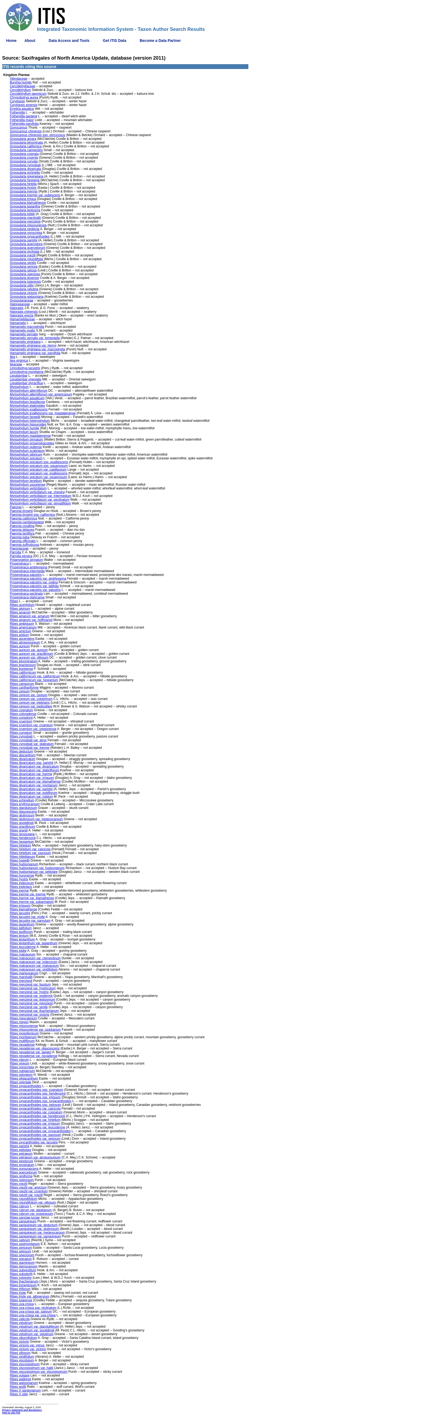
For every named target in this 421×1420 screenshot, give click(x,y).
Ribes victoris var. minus (27, 1345)
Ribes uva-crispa (22, 1304)
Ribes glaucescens (23, 811)
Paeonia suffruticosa (24, 545)
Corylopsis (17, 101)
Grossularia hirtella (23, 184)
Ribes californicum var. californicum (35, 676)
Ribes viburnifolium (23, 1338)
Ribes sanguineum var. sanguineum (35, 1236)
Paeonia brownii (21, 511)
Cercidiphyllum (20, 90)
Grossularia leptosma (25, 210)
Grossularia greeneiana (26, 176)
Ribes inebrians (21, 887)
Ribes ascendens (22, 639)
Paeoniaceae (19, 548)
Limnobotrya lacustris (25, 368)
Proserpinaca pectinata (26, 593)
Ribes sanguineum (23, 1221)
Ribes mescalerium (23, 1018)
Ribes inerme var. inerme (27, 894)
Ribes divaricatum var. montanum (33, 785)
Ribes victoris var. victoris (28, 1349)
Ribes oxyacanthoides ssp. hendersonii (38, 1093)
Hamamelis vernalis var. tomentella (35, 338)
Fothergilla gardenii (23, 116)
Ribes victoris (19, 1341)
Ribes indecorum (22, 883)
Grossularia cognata (24, 154)
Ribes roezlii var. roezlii (26, 1195)
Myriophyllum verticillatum (28, 488)
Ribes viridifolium (22, 1357)
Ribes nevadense (22, 1045)
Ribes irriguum (20, 905)
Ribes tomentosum (23, 1285)
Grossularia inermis (23, 191)
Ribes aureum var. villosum (29, 657)
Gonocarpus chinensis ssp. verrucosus (37, 135)
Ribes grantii (19, 830)
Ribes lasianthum (22, 924)
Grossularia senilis (23, 263)
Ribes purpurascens (24, 1169)
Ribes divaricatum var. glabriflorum (34, 770)
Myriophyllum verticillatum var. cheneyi (37, 492)
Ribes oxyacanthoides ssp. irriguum (35, 1097)
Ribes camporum (22, 684)
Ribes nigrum (19, 1060)
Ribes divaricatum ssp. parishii (31, 763)
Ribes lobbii (18, 951)
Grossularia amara (23, 139)
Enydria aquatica (22, 109)
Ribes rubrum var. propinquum (31, 1214)
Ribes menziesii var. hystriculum (33, 988)
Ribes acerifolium (22, 605)
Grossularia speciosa (25, 274)
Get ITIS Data (114, 40)
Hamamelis (18, 323)
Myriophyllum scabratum (27, 451)
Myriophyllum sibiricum (26, 454)
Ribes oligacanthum (24, 1078)
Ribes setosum (20, 1251)
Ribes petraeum (21, 1154)
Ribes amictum (20, 631)
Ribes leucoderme (23, 947)
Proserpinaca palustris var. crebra (34, 582)
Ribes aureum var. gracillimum (31, 654)
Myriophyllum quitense (26, 447)
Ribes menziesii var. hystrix (29, 992)
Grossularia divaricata (25, 169)
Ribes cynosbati (21, 736)
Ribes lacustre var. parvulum (30, 921)
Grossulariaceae (21, 300)
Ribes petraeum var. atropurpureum (35, 1157)
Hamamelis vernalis (24, 334)
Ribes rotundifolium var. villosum (33, 1202)
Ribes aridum (19, 635)
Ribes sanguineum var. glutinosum (34, 1229)
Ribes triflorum (20, 1289)
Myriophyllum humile (24, 428)
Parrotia (15, 552)
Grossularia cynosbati (25, 165)
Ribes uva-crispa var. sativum (31, 1311)
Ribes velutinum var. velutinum (31, 1334)
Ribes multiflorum (22, 1041)
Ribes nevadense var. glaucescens (34, 1048)
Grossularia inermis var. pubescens (35, 195)
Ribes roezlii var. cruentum (29, 1191)
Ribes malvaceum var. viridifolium (33, 969)
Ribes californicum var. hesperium (34, 680)
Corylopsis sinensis (23, 105)
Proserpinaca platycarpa (27, 597)
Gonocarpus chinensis (26, 131)
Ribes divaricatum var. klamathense (35, 781)
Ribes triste (18, 1293)
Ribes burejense (21, 669)
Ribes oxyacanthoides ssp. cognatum (36, 1090)
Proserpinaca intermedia (27, 571)
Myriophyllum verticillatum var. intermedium (40, 496)
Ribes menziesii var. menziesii (31, 1003)
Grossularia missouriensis (28, 225)
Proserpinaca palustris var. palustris (35, 590)
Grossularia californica (26, 146)
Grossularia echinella (25, 173)
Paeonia (15, 507)
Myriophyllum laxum (24, 432)
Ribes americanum (23, 627)
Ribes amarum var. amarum (29, 616)
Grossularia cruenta (24, 157)
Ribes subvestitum (23, 1270)
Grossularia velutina (24, 289)
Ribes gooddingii (22, 823)
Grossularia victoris (23, 293)
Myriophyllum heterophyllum (30, 421)
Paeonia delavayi (22, 530)
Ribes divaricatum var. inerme (31, 774)
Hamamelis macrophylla (27, 327)
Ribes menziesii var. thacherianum (34, 1011)
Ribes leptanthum (22, 939)
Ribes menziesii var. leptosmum (32, 999)
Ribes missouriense (24, 1026)
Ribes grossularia (22, 834)
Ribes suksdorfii (21, 1274)
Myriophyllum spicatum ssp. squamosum (39, 466)
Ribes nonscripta (22, 1067)
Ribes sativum (20, 1240)
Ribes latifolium (20, 928)
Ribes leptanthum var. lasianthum (33, 943)
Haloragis (16, 308)
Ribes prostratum (22, 1165)
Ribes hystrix (19, 879)
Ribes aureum (20, 646)
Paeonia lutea (19, 537)
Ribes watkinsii (20, 1379)
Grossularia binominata (26, 142)
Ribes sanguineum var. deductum (33, 1225)
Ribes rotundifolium (23, 1199)
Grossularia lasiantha (25, 206)
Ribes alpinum (20, 609)
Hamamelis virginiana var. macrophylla (37, 349)
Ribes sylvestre (20, 1278)
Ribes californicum (23, 672)
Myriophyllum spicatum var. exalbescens (38, 473)
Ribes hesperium (22, 842)
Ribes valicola (20, 1319)
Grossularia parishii (23, 240)
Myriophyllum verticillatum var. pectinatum (39, 500)
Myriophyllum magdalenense (30, 436)
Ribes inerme (19, 890)
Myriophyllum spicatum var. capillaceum (38, 469)
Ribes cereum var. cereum (28, 695)
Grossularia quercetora (26, 244)
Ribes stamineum (22, 1263)
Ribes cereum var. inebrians (30, 702)
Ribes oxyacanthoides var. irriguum (35, 1123)
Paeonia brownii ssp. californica (32, 515)
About (29, 40)
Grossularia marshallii (25, 218)
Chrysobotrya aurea (24, 97)
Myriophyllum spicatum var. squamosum (38, 477)
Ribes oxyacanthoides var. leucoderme (37, 1127)
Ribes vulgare (19, 1375)
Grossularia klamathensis (28, 203)
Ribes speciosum (22, 1255)
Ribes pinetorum (21, 1161)
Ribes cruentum (21, 721)
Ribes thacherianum (24, 1281)
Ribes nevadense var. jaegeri (30, 1052)
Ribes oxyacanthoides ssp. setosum (35, 1105)
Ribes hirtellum (20, 845)
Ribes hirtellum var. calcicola (30, 849)
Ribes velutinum (21, 1323)
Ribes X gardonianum (25, 1390)
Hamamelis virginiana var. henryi (33, 345)
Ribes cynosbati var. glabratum (32, 744)
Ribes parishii (19, 1146)
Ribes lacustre (20, 913)
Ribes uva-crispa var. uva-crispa (33, 1315)
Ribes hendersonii (22, 838)
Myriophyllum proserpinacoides (32, 443)
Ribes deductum (21, 751)
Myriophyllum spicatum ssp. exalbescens (39, 462)
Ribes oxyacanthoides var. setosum (35, 1139)
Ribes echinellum (22, 800)
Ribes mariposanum (24, 973)
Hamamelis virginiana (25, 342)
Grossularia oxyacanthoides (29, 236)
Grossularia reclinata (24, 251)
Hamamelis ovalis (22, 330)
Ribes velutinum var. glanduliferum (34, 1326)
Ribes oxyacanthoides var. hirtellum (35, 1120)
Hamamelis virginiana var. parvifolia (35, 353)
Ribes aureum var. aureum (29, 650)
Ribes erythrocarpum (24, 804)
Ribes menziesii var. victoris (29, 1014)
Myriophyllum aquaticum (27, 398)
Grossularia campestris (26, 150)
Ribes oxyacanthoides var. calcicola (35, 1108)
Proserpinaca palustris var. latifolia (34, 586)
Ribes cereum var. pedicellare (31, 706)
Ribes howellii (19, 860)
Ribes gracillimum (22, 827)
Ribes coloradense (23, 714)
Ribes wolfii (18, 1387)
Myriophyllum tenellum (26, 481)
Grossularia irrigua (23, 199)
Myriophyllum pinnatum (26, 439)
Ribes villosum (20, 1353)
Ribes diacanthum (22, 755)
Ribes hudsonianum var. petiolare (33, 872)
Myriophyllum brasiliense (27, 402)
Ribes (14, 601)
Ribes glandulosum (23, 808)
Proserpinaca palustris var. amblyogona (38, 578)
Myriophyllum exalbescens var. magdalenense (42, 413)
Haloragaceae (20, 304)
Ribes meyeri (19, 1022)
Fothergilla (17, 112)
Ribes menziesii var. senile (29, 1007)
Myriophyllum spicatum (26, 458)
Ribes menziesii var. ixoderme (31, 996)
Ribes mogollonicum (24, 1033)
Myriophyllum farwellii (25, 417)
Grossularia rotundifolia (26, 259)
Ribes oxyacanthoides (25, 1086)
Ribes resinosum (22, 1180)
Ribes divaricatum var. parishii (31, 789)
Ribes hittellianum (22, 857)
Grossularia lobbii (22, 214)
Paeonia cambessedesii (27, 522)
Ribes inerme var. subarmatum (31, 902)
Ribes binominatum (23, 661)
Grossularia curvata (24, 161)
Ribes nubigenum (22, 1071)
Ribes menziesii (21, 981)
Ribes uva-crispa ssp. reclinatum (33, 1308)
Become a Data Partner (160, 40)
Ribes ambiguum (22, 624)
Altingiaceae (18, 79)
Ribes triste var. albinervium (29, 1296)
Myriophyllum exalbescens (29, 409)
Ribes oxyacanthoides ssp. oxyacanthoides (40, 1101)
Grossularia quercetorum (27, 248)
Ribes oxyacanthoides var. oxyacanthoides (40, 1131)
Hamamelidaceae (22, 319)
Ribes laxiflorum (21, 932)
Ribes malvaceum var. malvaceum (34, 966)
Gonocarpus (18, 127)
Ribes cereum (20, 691)
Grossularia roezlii (22, 255)
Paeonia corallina (22, 526)
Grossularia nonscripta (26, 233)
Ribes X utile (19, 1394)
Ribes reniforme (21, 1176)
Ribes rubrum (19, 1206)
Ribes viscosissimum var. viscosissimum (38, 1372)
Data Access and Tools (69, 40)
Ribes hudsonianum (24, 864)
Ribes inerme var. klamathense (32, 898)
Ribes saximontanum (25, 1244)
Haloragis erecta (21, 315)
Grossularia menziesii (25, 221)
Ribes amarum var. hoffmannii (31, 620)
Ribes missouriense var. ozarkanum (35, 1030)
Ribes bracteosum (23, 665)
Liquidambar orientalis (25, 379)
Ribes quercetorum (23, 1172)
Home (11, 40)
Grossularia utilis (22, 285)
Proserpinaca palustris (26, 575)
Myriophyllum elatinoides (27, 406)
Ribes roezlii (18, 1184)
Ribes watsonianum (24, 1383)
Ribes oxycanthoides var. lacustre (34, 1142)
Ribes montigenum (23, 1037)
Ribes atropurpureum (25, 642)
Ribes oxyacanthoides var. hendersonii (37, 1116)
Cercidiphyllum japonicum (28, 94)
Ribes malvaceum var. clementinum (35, 958)
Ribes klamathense (23, 909)
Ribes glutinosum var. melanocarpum (36, 819)
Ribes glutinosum (22, 815)
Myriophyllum (19, 387)
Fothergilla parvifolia (24, 124)
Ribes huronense (22, 875)
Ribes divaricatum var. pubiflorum (33, 793)
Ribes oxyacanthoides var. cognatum (36, 1112)
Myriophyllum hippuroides (28, 424)
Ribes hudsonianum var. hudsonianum (37, 868)
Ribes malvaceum (22, 954)
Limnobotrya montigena (26, 372)
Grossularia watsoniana (26, 297)
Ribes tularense (21, 1300)
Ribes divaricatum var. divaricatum (34, 766)
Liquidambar (18, 375)
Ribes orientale (20, 1082)
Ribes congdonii (21, 718)
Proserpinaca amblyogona (28, 567)
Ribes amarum (20, 612)
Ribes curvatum (21, 733)
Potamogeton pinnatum (26, 560)
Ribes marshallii (21, 977)
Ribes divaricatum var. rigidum (31, 796)
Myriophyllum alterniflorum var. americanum (41, 394)
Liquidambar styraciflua (26, 383)
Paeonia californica (23, 518)
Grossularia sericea (23, 266)
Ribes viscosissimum (24, 1364)
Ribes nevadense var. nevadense (33, 1056)
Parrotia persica (21, 556)
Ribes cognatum (21, 710)
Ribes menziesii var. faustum (30, 984)
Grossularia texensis (24, 278)
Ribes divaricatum (22, 759)
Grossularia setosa (23, 270)
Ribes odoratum (21, 1075)
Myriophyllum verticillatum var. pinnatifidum (40, 503)
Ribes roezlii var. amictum (28, 1187)
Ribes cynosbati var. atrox (28, 740)
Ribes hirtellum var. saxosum (30, 853)
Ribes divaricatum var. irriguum (32, 778)
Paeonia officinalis (23, 541)
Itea (12, 357)
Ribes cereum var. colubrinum (31, 699)
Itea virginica (19, 360)
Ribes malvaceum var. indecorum (33, 962)
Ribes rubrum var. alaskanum (31, 1210)
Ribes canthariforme (24, 687)
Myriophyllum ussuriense (27, 484)
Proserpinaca (19, 563)
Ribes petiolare (20, 1150)
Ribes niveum (19, 1063)
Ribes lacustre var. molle (27, 917)
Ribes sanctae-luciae (24, 1217)
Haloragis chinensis (24, 312)
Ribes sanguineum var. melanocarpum (37, 1232)
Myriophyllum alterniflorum (28, 391)
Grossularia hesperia (24, 180)
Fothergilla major (22, 120)
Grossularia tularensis (25, 282)
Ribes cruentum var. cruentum (31, 725)
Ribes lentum (19, 936)
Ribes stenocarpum (23, 1266)
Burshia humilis (20, 82)
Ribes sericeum (21, 1248)
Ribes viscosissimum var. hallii (31, 1368)
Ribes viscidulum (22, 1360)
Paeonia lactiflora (22, 533)
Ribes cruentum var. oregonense (33, 729)
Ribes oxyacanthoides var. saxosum (35, 1135)
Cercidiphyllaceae (22, 86)
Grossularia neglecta (24, 229)
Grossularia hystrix (23, 188)
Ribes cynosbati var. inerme (29, 748)
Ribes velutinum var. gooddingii (32, 1330)
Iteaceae (16, 364)
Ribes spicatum (21, 1259)
